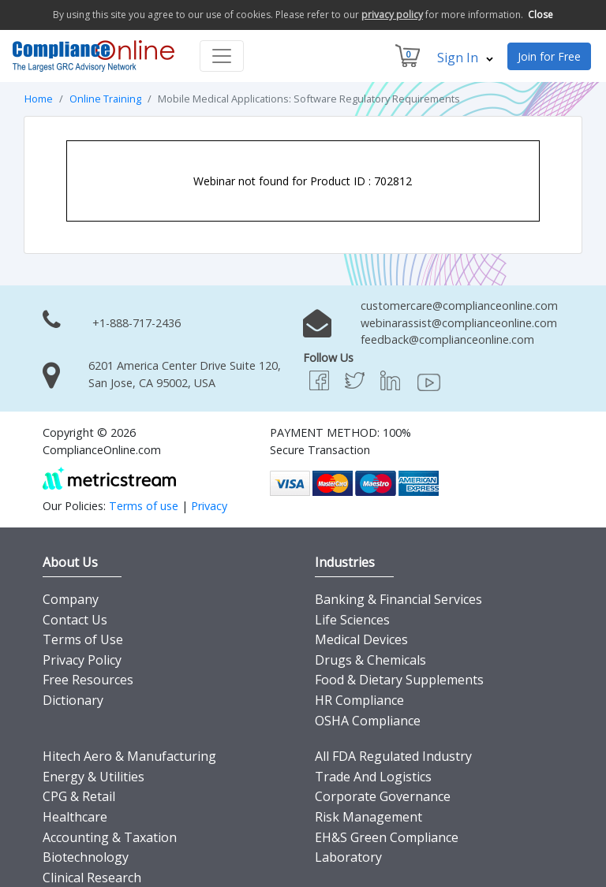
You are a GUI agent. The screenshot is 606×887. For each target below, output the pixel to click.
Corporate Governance (383, 796)
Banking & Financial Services (398, 598)
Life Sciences (352, 619)
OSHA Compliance (368, 720)
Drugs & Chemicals (370, 659)
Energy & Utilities (93, 776)
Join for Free (549, 55)
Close (540, 14)
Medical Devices (361, 638)
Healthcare (75, 816)
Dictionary (73, 699)
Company (71, 598)
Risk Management (368, 816)
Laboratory (348, 856)
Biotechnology (86, 856)
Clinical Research (92, 876)
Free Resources (88, 679)
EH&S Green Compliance (386, 836)
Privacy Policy (82, 659)
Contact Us (75, 619)
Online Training (105, 98)
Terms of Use (83, 638)
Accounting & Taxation (110, 836)
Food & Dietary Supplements (399, 679)
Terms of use (143, 505)
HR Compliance (359, 699)
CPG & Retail (79, 796)
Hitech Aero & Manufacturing (129, 755)
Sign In (465, 56)
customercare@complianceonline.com (459, 304)
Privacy (209, 505)
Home (38, 98)
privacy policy (392, 14)
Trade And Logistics (373, 776)
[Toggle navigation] (222, 55)
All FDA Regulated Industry (393, 755)
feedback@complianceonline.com (447, 339)
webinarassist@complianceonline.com (459, 322)
